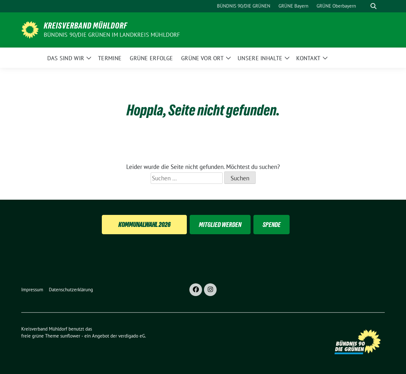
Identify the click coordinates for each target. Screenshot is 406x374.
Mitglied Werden (220, 225)
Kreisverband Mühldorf (85, 25)
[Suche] (364, 6)
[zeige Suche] (373, 6)
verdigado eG (131, 336)
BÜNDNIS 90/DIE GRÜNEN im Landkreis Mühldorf (112, 34)
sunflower (70, 336)
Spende (272, 225)
